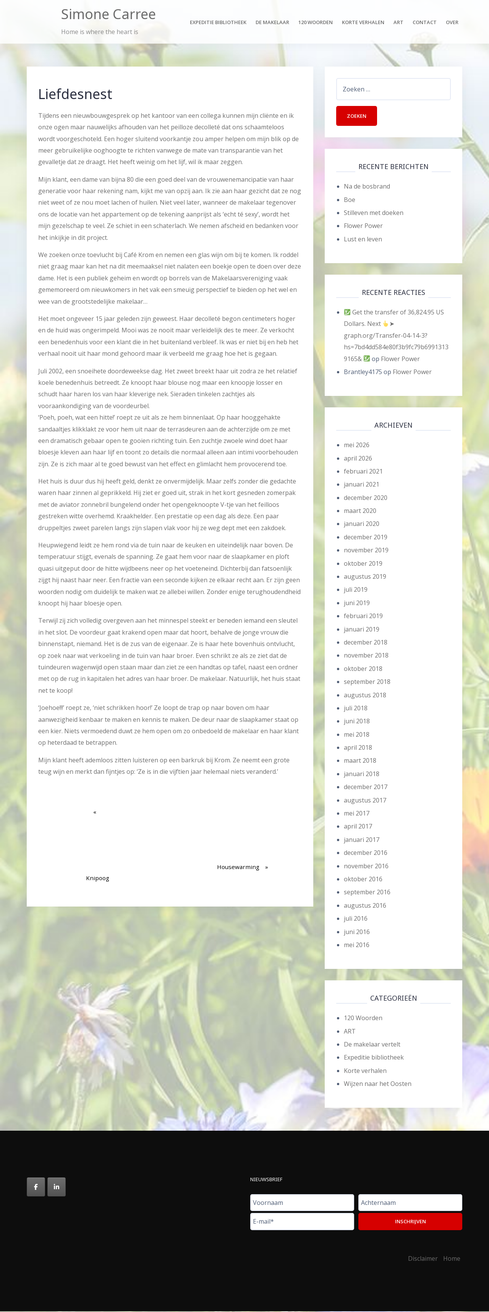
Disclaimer (423, 1259)
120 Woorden (315, 22)
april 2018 (358, 748)
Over (452, 22)
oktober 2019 (363, 564)
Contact (425, 22)
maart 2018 (360, 761)
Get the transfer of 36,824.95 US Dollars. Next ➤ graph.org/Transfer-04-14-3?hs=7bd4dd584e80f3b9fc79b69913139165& (396, 336)
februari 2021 (363, 472)
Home (451, 1259)
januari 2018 (361, 774)
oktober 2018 (363, 669)
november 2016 (366, 867)
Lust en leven (363, 240)
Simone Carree (108, 14)
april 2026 (358, 459)
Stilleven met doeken (373, 213)
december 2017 (365, 787)
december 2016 (365, 853)
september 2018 (367, 682)
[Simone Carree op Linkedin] (56, 1187)
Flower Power (363, 227)
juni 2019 (357, 603)
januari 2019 (361, 630)
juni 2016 (357, 932)
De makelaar (272, 22)
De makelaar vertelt (372, 1045)
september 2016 (367, 893)
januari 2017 (361, 840)
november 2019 (366, 551)
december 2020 (365, 498)
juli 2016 (356, 919)
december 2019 (365, 538)
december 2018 (365, 643)
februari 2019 (363, 616)
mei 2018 (356, 735)
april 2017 (358, 827)
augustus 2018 (365, 696)
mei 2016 (356, 945)
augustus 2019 (365, 577)
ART (350, 1032)
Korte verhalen (363, 22)
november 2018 (366, 656)
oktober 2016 (363, 880)
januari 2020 (361, 525)
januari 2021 (361, 485)
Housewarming (242, 838)
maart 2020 (360, 511)
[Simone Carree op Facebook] (36, 1187)
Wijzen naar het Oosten (377, 1084)
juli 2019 (356, 590)
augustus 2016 (365, 906)
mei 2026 (356, 445)
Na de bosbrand (367, 187)
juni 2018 (357, 722)
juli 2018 (356, 709)
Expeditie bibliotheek (218, 22)
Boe (349, 200)
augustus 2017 (365, 801)
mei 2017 (356, 814)
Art (398, 22)
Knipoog (97, 849)
